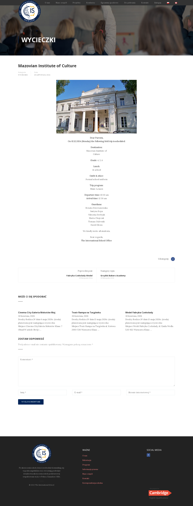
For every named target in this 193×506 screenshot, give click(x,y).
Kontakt (145, 2)
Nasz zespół (61, 2)
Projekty (76, 2)
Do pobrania (129, 2)
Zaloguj (157, 2)
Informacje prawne (90, 469)
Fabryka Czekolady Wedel (79, 275)
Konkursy (90, 2)
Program (86, 465)
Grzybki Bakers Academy (113, 275)
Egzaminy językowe (109, 2)
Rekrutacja (86, 460)
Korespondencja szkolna (92, 483)
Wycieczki (23, 75)
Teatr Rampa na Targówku (86, 312)
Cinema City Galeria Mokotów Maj (36, 312)
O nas (47, 2)
